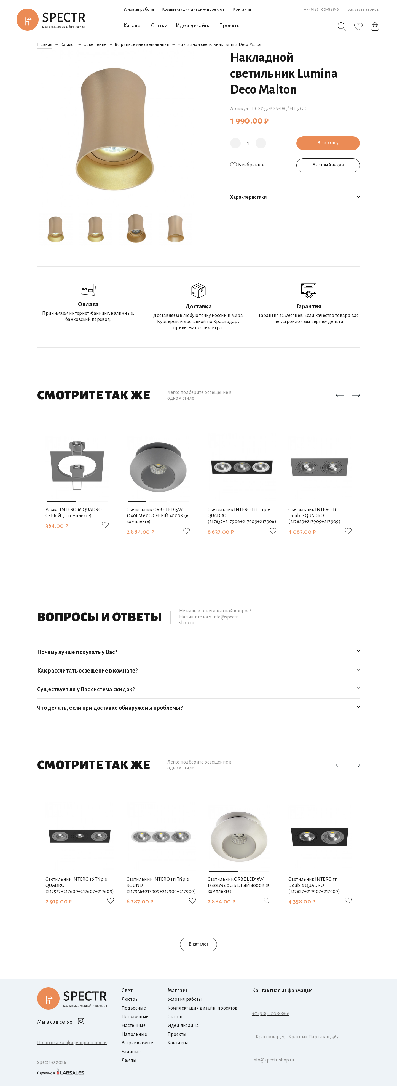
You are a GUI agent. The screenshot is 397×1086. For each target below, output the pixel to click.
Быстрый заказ (328, 164)
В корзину (328, 142)
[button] (340, 396)
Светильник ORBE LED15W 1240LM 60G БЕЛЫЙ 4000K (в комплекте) (239, 885)
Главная (44, 44)
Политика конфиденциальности (72, 1042)
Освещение (95, 44)
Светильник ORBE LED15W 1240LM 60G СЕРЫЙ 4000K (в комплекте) (158, 515)
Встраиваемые (137, 1042)
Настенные (134, 1025)
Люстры (130, 999)
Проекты (230, 25)
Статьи (159, 25)
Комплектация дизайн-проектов (193, 9)
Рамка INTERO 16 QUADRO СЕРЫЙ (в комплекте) (73, 512)
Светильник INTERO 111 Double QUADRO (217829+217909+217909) (314, 515)
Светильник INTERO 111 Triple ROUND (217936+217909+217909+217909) (161, 885)
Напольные (134, 1034)
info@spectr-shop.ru (273, 1060)
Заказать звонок (363, 9)
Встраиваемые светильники (142, 44)
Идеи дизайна (193, 25)
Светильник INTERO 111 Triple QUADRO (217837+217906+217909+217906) (242, 515)
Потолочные (135, 1016)
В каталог (198, 944)
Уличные (131, 1051)
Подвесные (134, 1008)
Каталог (133, 25)
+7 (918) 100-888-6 (321, 9)
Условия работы (139, 9)
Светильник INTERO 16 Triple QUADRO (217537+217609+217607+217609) (79, 885)
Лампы (129, 1060)
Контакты (242, 9)
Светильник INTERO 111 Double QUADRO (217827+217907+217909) (314, 885)
